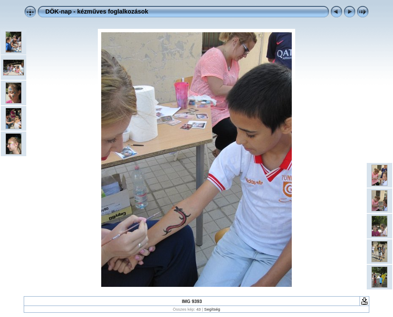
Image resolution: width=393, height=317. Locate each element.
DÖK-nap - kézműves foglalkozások (96, 11)
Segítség (212, 309)
